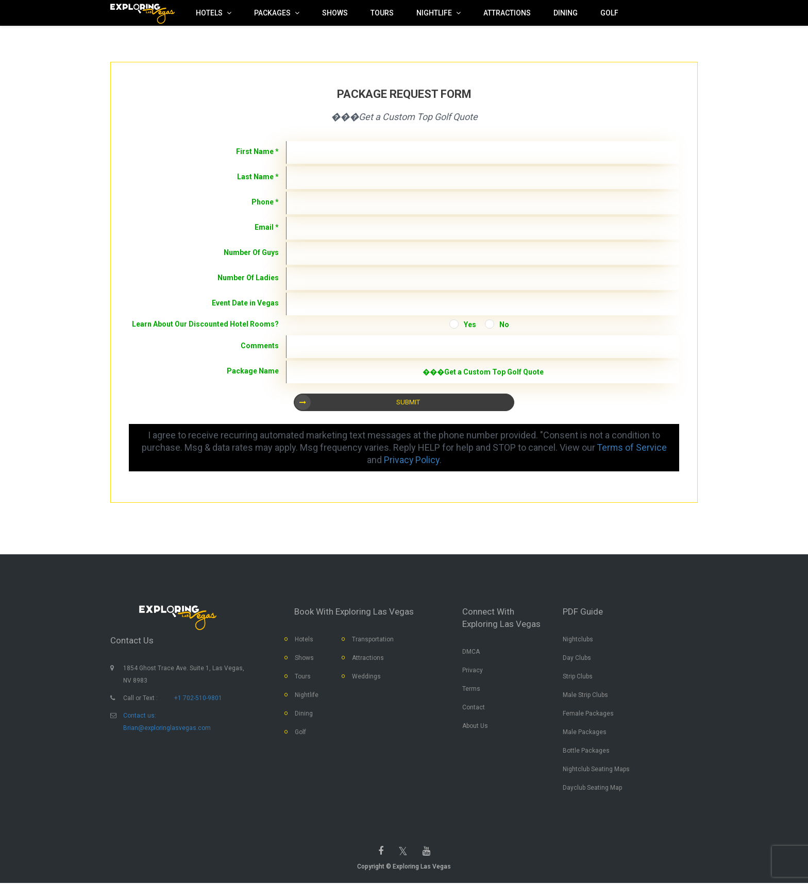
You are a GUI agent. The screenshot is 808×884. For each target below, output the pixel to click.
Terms (471, 689)
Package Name (253, 371)
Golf (300, 732)
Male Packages (585, 732)
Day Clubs (577, 658)
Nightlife (306, 695)
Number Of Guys (251, 252)
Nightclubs (578, 639)
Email (267, 227)
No (504, 324)
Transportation (373, 639)
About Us (475, 726)
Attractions (368, 658)
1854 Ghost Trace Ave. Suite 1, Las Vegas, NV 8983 (183, 675)
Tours (303, 677)
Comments (260, 346)
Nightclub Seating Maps (596, 769)
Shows (304, 658)
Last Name (258, 177)
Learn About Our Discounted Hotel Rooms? (205, 324)
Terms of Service (632, 447)
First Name (257, 151)
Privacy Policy (411, 459)
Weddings (366, 677)
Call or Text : (140, 698)
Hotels (304, 639)
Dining (304, 714)
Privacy (472, 670)
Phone (265, 202)
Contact (473, 707)
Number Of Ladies (248, 278)
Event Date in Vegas (245, 303)
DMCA (471, 652)
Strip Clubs (578, 677)
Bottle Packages (586, 751)
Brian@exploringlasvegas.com (167, 728)
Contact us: (139, 716)
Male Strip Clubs (585, 695)
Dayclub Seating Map (592, 788)
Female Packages (588, 714)
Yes (470, 324)
